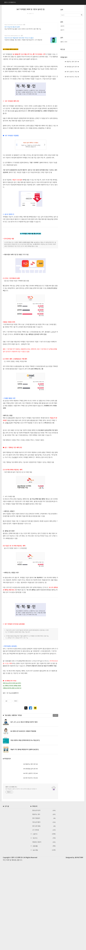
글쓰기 (62, 30)
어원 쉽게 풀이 (43, 822)
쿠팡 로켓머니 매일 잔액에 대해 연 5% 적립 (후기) (25, 740)
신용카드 (43, 834)
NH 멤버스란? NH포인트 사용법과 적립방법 (23, 731)
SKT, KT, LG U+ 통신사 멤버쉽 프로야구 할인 (24, 722)
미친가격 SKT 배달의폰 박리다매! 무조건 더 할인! (19, 38)
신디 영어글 (43, 830)
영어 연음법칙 (43, 818)
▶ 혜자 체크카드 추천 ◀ (30, 778)
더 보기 (55, 715)
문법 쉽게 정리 (43, 810)
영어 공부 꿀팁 (43, 826)
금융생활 (43, 846)
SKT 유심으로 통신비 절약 (12, 27)
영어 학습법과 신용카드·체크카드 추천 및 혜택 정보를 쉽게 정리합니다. (21, 788)
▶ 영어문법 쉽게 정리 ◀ (30, 768)
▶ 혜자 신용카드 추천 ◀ (30, 773)
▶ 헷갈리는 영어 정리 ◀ (30, 764)
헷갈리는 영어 (43, 814)
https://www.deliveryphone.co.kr (12, 35)
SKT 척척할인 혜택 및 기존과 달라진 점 (31, 9)
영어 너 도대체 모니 (11, 787)
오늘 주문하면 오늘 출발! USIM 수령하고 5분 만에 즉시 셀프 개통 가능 (22, 29)
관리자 (62, 26)
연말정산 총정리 (43, 842)
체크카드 (43, 838)
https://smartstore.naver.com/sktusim (13, 24)
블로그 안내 (64, 42)
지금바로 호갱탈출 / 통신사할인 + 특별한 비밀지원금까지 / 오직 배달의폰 (23, 40)
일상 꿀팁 (43, 850)
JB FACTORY (79, 857)
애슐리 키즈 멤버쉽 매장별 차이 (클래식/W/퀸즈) (24, 749)
